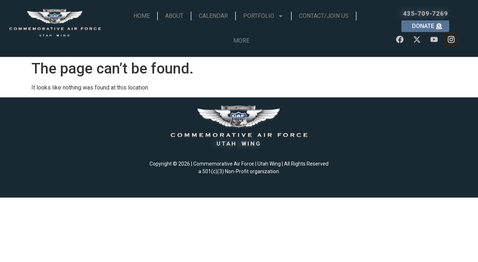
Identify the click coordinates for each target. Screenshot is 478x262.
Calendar (213, 15)
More (241, 40)
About (174, 15)
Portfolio (263, 16)
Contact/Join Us (324, 15)
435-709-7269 (425, 13)
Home (141, 15)
